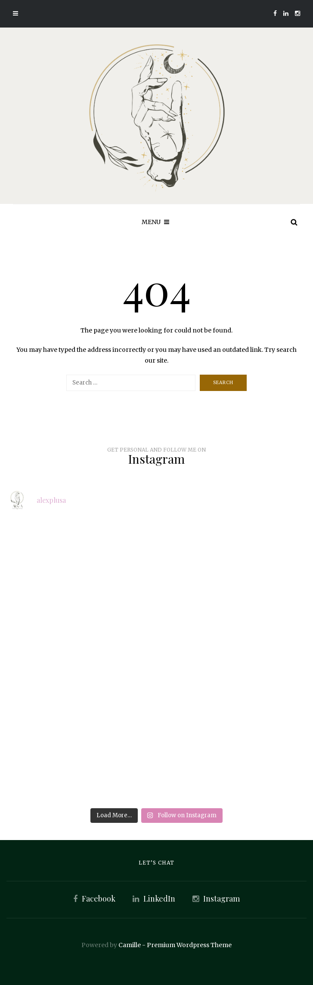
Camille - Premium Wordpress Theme (175, 945)
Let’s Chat (156, 862)
